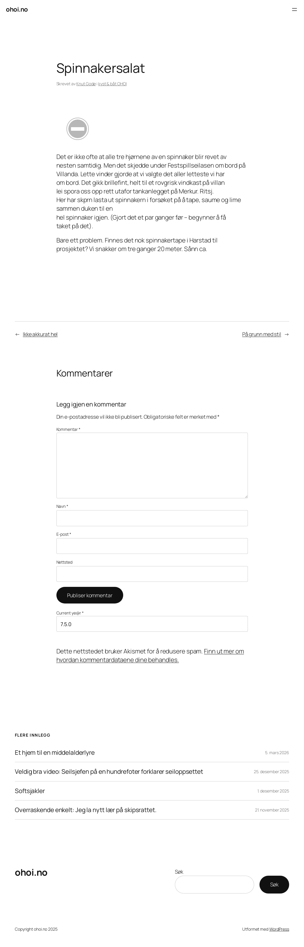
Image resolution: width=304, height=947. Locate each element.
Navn (62, 506)
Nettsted (64, 562)
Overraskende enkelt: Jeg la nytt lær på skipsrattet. (85, 809)
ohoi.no (17, 9)
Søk (179, 871)
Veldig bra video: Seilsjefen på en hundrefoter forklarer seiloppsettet (109, 771)
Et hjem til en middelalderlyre (55, 752)
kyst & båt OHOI (112, 83)
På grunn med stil (261, 334)
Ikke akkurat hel (40, 334)
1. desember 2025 (273, 791)
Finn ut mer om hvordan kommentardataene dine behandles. (150, 655)
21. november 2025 (272, 810)
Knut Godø (86, 83)
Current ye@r (70, 613)
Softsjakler (30, 790)
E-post (63, 534)
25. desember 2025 (271, 771)
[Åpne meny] (294, 9)
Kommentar (68, 429)
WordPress (279, 929)
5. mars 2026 (277, 752)
